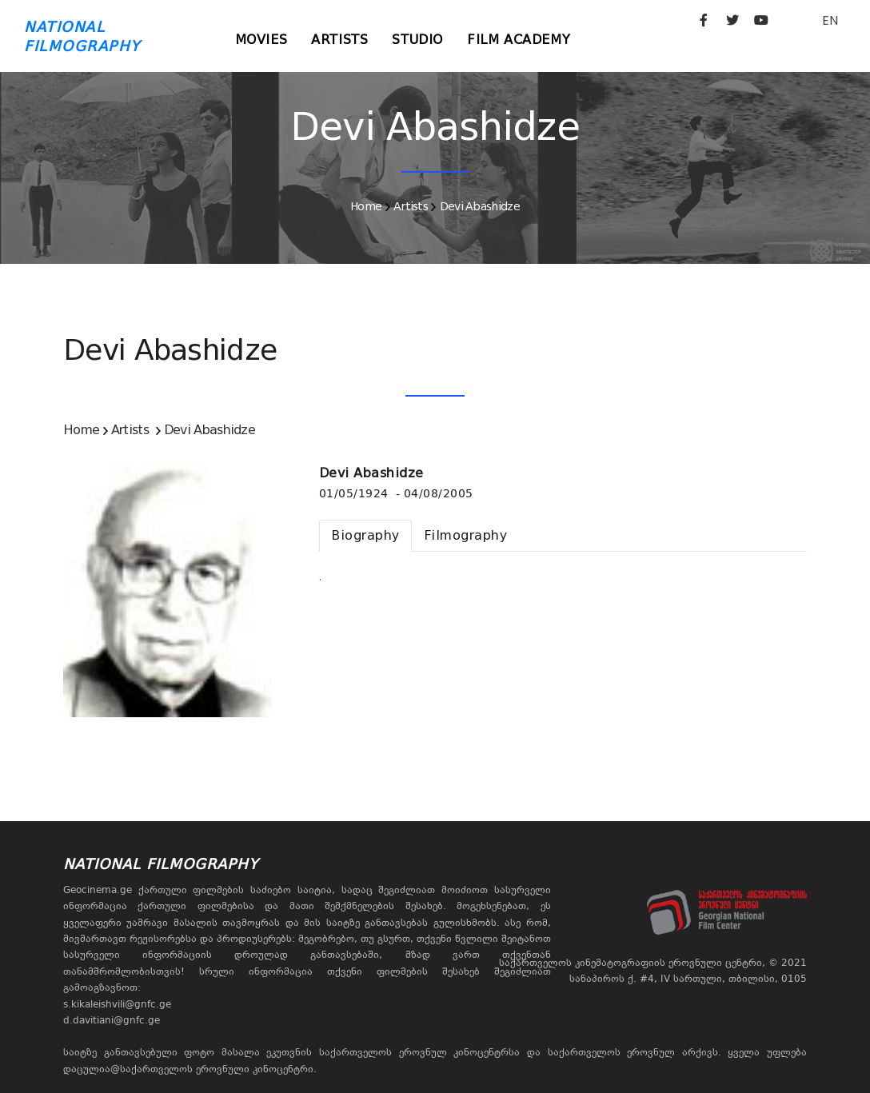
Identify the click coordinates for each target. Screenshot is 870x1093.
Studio (417, 39)
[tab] (365, 536)
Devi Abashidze (480, 206)
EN (830, 20)
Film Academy (518, 39)
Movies (261, 39)
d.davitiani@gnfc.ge (111, 1020)
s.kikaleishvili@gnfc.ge (117, 1004)
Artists (339, 39)
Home (365, 206)
